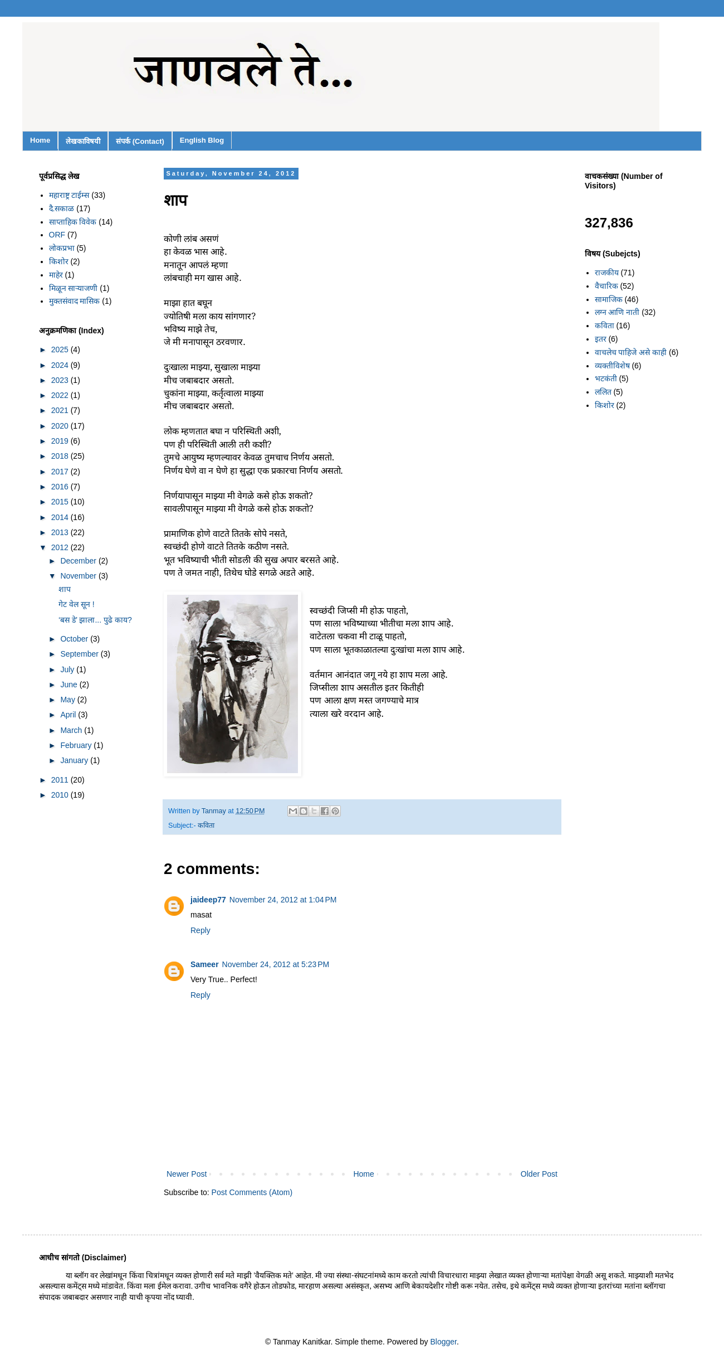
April (69, 714)
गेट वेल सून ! (76, 604)
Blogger (444, 1341)
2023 (61, 380)
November (79, 575)
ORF (57, 234)
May (68, 699)
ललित (603, 391)
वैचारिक (606, 285)
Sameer (204, 964)
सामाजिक (609, 299)
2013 (61, 532)
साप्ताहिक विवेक (73, 221)
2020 (61, 425)
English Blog (202, 140)
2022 (61, 395)
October (75, 638)
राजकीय (607, 272)
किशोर (59, 261)
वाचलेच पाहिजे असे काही (631, 352)
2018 (61, 456)
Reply (200, 930)
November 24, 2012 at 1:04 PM (283, 899)
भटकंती (606, 378)
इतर (600, 338)
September (80, 653)
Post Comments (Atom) (252, 1192)
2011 (61, 779)
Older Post (539, 1173)
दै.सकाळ (62, 208)
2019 (61, 440)
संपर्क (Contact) (140, 141)
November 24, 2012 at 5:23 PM (276, 964)
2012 (61, 547)
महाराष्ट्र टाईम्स (69, 195)
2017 (61, 471)
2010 (61, 794)
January (75, 760)
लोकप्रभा (62, 248)
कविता (206, 825)
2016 (61, 486)
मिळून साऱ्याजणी (73, 288)
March (72, 730)
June (69, 684)
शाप (64, 589)
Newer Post (187, 1173)
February (77, 745)
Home (40, 140)
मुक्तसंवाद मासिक (74, 301)
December (79, 560)
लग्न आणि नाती (617, 312)
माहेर (56, 274)
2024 (61, 365)
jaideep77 (208, 899)
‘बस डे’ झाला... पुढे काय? (95, 619)
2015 (61, 501)
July (68, 669)
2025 (61, 349)
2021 (61, 410)
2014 (61, 517)
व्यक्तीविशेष (612, 365)
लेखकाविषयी (83, 141)
